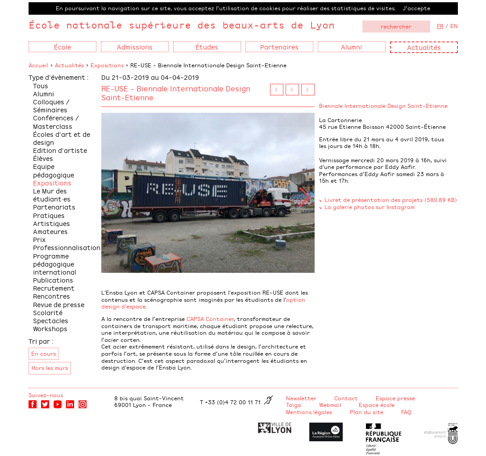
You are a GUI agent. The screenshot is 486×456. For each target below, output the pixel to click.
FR (440, 26)
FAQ (406, 412)
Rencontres (51, 295)
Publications (53, 279)
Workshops (50, 328)
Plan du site (366, 412)
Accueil (38, 65)
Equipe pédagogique (53, 170)
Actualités (424, 47)
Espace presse (395, 398)
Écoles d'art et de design (61, 138)
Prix (39, 239)
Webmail (330, 405)
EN (454, 26)
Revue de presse (58, 304)
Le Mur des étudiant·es (52, 194)
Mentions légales (309, 412)
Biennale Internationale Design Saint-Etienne (383, 106)
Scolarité (47, 312)
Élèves (43, 158)
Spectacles (50, 320)
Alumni (43, 93)
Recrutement (54, 287)
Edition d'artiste (60, 150)
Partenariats (54, 206)
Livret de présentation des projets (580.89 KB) (390, 200)
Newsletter (301, 398)
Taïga (293, 405)
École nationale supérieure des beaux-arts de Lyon (182, 25)
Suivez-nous (46, 395)
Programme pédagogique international (54, 263)
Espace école (377, 405)
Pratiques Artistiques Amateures (51, 223)
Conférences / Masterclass (56, 121)
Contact (346, 398)
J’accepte (416, 8)
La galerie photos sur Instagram (369, 207)
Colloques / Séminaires (51, 105)
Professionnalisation (66, 247)
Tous (40, 85)
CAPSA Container (210, 319)
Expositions (107, 65)
